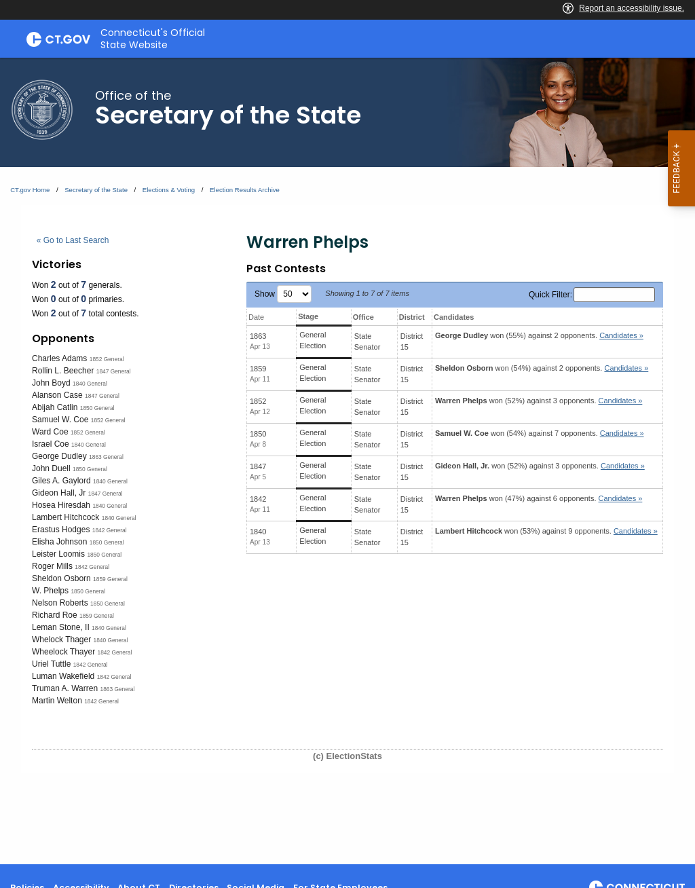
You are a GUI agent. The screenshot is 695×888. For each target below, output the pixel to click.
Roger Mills (52, 566)
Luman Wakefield (63, 676)
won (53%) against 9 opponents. (546, 531)
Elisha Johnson (59, 542)
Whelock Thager (61, 639)
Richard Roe (54, 615)
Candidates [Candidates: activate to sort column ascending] (454, 317)
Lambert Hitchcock (65, 517)
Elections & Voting (169, 189)
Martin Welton (57, 700)
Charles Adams (59, 358)
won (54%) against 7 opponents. (539, 433)
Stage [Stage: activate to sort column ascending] (308, 316)
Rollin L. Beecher (63, 370)
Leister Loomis (58, 554)
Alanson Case (57, 395)
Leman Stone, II (61, 627)
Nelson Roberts (60, 603)
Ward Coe (50, 432)
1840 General (90, 383)
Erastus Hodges (61, 529)
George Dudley (59, 456)
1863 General (106, 457)
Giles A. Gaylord (61, 480)
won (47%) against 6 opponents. (538, 498)
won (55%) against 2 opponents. (539, 335)
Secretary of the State (96, 189)
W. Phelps (50, 590)
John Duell (51, 468)
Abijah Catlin (54, 407)
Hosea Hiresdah (61, 505)
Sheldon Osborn (61, 578)
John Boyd (51, 383)
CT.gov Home (30, 189)
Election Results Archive (245, 189)
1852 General (107, 359)
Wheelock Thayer (63, 651)
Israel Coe (50, 444)
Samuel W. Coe (60, 419)
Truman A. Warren (65, 688)
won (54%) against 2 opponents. (541, 368)
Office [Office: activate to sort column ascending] (363, 317)
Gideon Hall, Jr (59, 493)
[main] (347, 461)
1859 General (110, 579)
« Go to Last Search (73, 240)
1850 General (97, 408)
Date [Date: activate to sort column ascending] (256, 317)
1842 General (109, 530)
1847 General (113, 371)
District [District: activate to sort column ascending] (412, 317)
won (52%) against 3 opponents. (538, 400)
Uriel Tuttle (51, 664)
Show (283, 294)
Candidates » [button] (621, 335)
